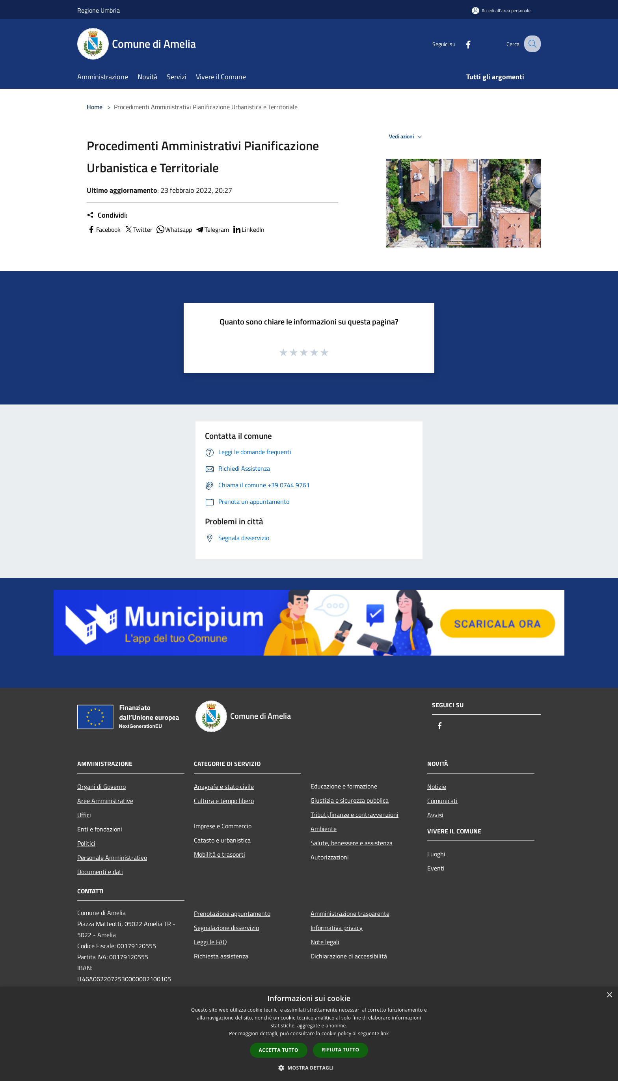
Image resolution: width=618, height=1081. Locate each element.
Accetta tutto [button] (278, 1050)
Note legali (325, 942)
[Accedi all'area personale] (501, 10)
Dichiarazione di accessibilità (349, 956)
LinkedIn (248, 229)
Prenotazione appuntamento (232, 913)
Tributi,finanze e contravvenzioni (354, 814)
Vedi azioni (406, 137)
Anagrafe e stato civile (224, 786)
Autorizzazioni (330, 857)
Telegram (212, 229)
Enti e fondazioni (99, 829)
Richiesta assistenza (221, 956)
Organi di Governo (101, 786)
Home (94, 107)
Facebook (104, 229)
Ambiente (324, 828)
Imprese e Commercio (222, 826)
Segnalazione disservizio (226, 927)
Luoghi (436, 854)
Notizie (436, 786)
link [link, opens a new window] (385, 1033)
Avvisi (435, 815)
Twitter (138, 229)
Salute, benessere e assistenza (352, 843)
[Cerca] (531, 43)
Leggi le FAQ (210, 942)
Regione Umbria (98, 10)
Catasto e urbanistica (222, 840)
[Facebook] (461, 43)
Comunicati (442, 800)
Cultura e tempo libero (224, 800)
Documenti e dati (100, 871)
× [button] (609, 995)
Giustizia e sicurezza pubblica (350, 800)
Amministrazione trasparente (350, 913)
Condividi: (107, 215)
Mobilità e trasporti (219, 854)
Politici (86, 843)
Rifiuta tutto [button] (340, 1049)
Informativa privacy (337, 927)
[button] (309, 1068)
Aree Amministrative (105, 800)
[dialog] (309, 1034)
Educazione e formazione (344, 786)
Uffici (84, 815)
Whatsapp (174, 229)
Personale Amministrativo (112, 857)
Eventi (436, 868)
